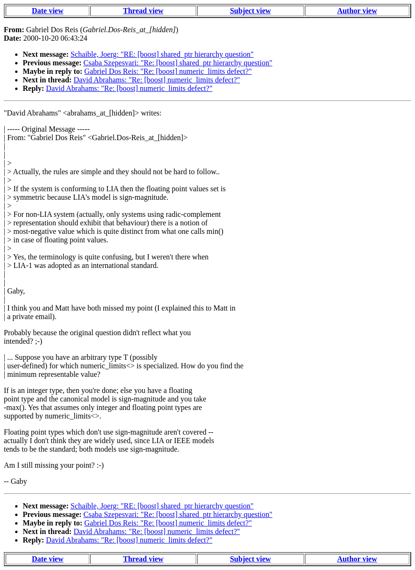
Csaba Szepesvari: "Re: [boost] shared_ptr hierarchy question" (178, 63)
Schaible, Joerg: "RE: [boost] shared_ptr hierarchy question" (161, 54)
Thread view (143, 11)
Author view (357, 11)
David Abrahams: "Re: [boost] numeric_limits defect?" (157, 80)
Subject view (250, 11)
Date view (47, 11)
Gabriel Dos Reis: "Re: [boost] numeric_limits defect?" (167, 71)
